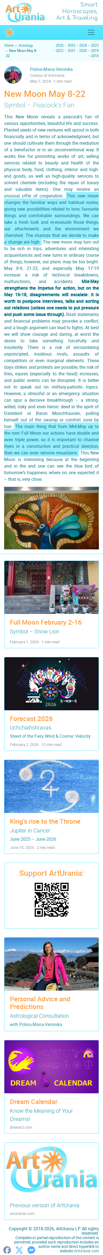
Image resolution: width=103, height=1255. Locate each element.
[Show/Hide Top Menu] (91, 32)
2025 (71, 45)
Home (9, 45)
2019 (95, 50)
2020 (83, 50)
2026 (59, 45)
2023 (95, 45)
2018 (95, 55)
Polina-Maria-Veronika (51, 69)
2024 (83, 45)
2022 (59, 50)
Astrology (25, 45)
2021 (71, 50)
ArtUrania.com (86, 1250)
